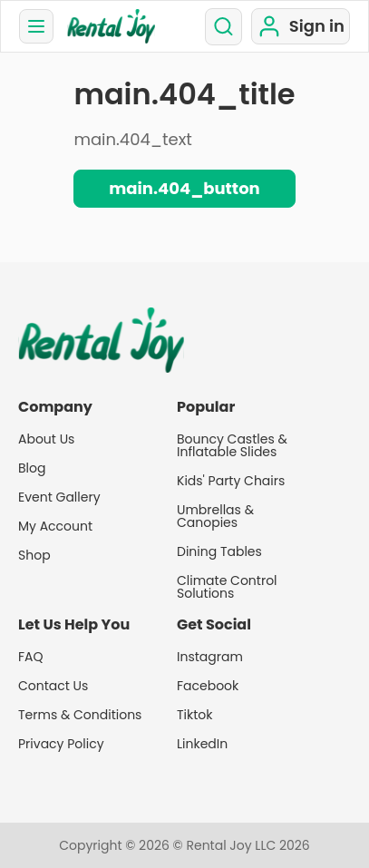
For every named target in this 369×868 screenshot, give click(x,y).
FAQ (31, 657)
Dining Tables (219, 551)
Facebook (207, 686)
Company (55, 407)
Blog (31, 468)
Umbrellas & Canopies (215, 516)
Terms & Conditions (79, 715)
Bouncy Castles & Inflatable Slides (232, 445)
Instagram (210, 657)
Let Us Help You (74, 625)
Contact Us (53, 686)
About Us (46, 439)
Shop (34, 555)
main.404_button (184, 188)
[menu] (36, 26)
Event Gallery (59, 497)
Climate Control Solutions (227, 586)
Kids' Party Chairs (231, 481)
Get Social (214, 625)
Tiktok (195, 715)
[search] (223, 26)
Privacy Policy (61, 744)
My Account (55, 526)
